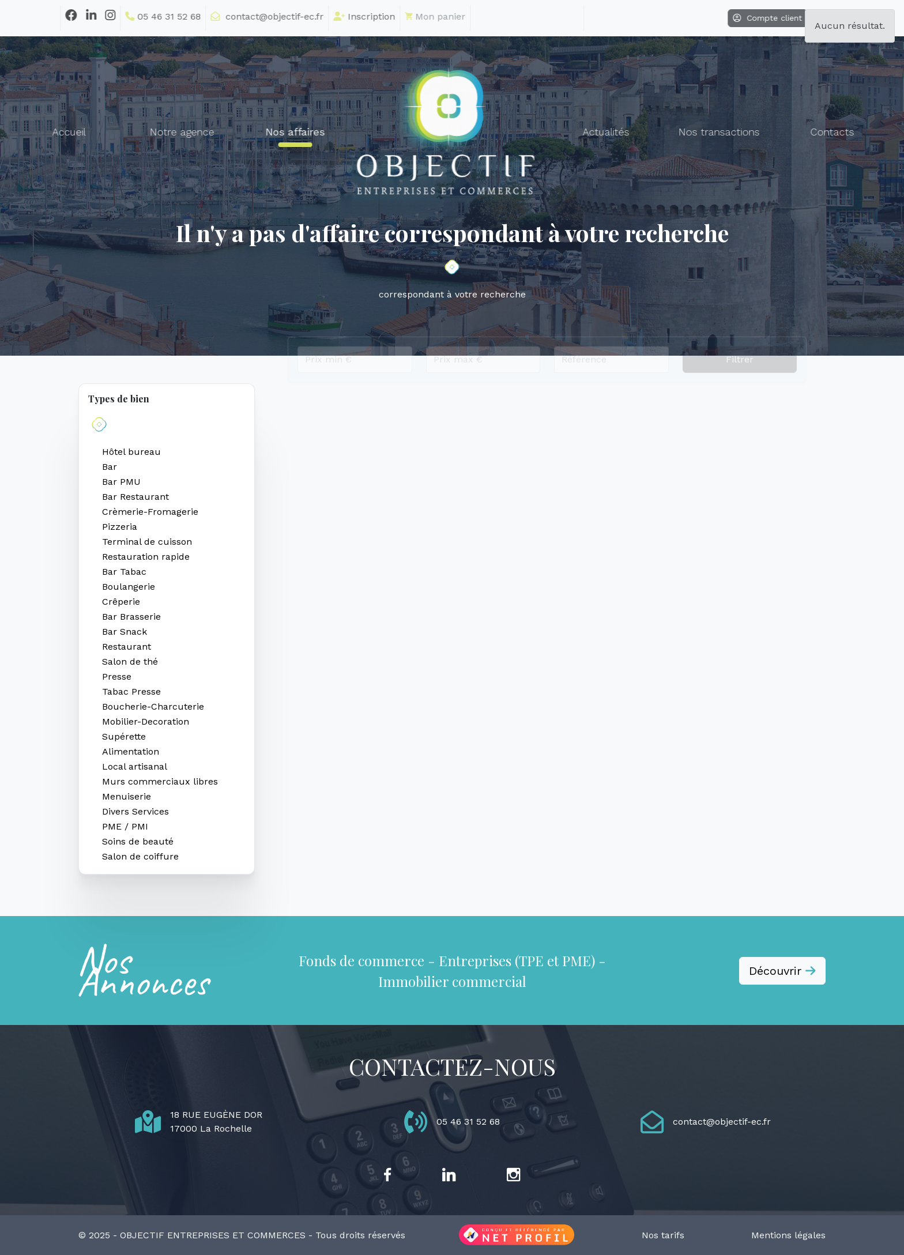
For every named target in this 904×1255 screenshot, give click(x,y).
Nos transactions (688, 132)
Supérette (124, 736)
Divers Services (135, 811)
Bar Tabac (124, 571)
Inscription (333, 16)
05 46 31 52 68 (132, 16)
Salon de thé (130, 661)
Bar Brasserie (131, 616)
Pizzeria (119, 526)
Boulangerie (128, 586)
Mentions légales (788, 1235)
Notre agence (151, 132)
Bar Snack (124, 631)
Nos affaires (264, 132)
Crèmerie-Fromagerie (150, 511)
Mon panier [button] (404, 16)
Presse (116, 676)
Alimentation (130, 751)
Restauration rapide (146, 556)
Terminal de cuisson (147, 541)
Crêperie (121, 601)
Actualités (575, 132)
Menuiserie (126, 796)
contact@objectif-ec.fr (236, 16)
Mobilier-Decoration (145, 721)
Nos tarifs (663, 1235)
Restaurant (126, 646)
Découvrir (782, 971)
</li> (496, 16)
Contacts (801, 132)
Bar (109, 466)
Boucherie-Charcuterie (153, 706)
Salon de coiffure (140, 856)
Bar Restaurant (135, 496)
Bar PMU (121, 481)
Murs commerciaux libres (160, 781)
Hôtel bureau (131, 451)
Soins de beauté (138, 841)
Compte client (736, 17)
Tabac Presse (131, 691)
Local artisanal (134, 766)
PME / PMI (125, 826)
